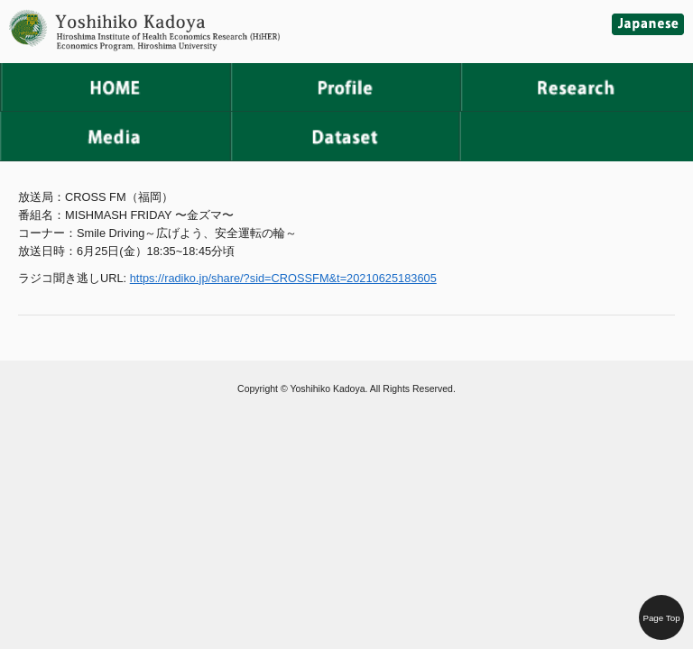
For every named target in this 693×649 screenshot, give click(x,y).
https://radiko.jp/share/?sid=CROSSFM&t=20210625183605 (283, 278)
